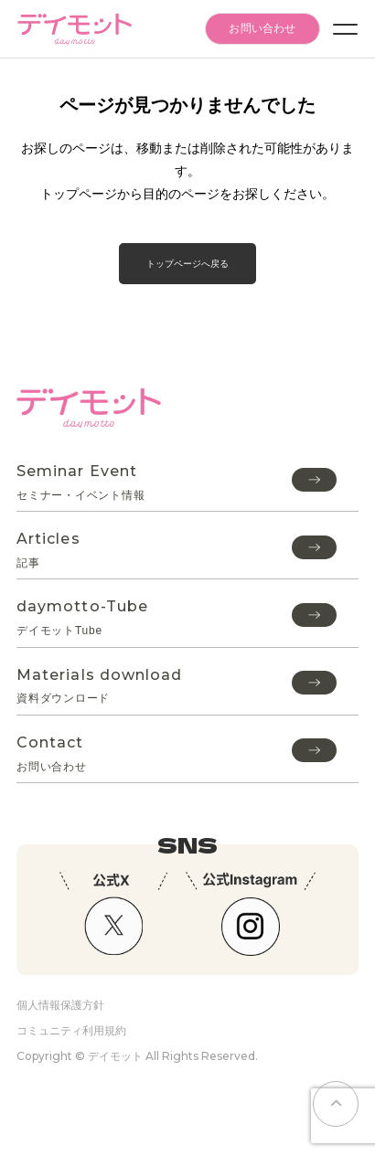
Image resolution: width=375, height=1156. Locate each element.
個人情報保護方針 (60, 1005)
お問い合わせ (262, 28)
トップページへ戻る (187, 264)
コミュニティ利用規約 (71, 1030)
